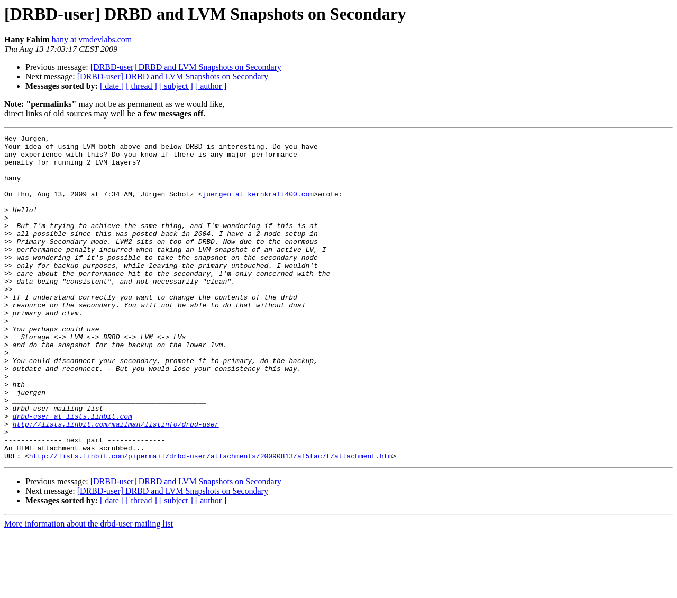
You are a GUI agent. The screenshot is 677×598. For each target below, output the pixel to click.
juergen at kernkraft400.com (258, 206)
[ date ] (112, 85)
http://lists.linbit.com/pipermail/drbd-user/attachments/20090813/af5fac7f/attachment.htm (210, 520)
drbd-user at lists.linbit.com (72, 473)
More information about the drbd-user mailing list (88, 588)
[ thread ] (141, 85)
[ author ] (211, 85)
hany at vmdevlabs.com (92, 39)
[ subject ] (176, 85)
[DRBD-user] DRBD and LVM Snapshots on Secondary (185, 66)
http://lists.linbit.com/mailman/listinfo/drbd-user (116, 482)
